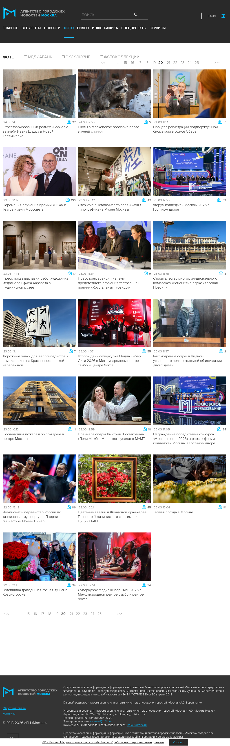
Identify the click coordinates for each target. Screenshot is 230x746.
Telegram (183, 17)
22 (175, 62)
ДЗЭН (163, 17)
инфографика (105, 33)
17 (139, 62)
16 (132, 62)
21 (168, 62)
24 (190, 62)
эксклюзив (78, 56)
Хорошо (178, 742)
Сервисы (158, 33)
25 (197, 62)
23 (182, 62)
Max (153, 17)
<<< (103, 62)
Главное (10, 33)
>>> (216, 62)
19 (154, 62)
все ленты (31, 33)
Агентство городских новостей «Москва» (37, 15)
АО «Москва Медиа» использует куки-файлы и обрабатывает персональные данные (103, 742)
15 (125, 62)
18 (146, 62)
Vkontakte (173, 17)
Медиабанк (40, 56)
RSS (193, 17)
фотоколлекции (122, 56)
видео (83, 33)
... (118, 62)
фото (69, 33)
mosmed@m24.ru (101, 721)
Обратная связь (14, 708)
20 (160, 62)
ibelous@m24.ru (137, 725)
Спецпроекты (133, 33)
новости (52, 33)
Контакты (9, 713)
